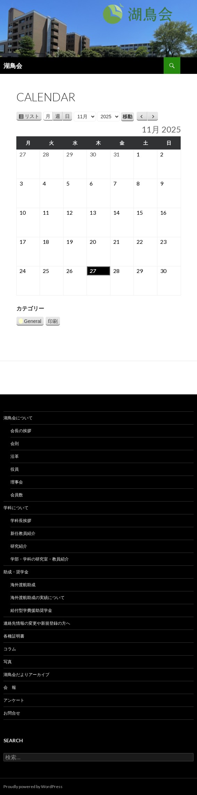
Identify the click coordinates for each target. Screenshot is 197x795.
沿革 (14, 456)
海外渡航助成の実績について (37, 597)
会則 (14, 443)
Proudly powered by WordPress (33, 786)
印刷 (54, 321)
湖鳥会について (18, 417)
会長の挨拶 (20, 430)
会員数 (16, 494)
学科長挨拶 (20, 520)
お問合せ (11, 713)
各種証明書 (13, 636)
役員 (14, 469)
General (30, 322)
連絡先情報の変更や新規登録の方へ (36, 623)
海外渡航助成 (22, 584)
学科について (15, 507)
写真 (7, 661)
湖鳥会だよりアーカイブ (26, 674)
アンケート (13, 700)
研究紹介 (18, 546)
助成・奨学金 (15, 571)
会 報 (9, 687)
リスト (33, 116)
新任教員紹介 (22, 533)
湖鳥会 (12, 65)
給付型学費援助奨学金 (31, 610)
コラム (9, 648)
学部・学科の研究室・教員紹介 (39, 559)
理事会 (16, 482)
